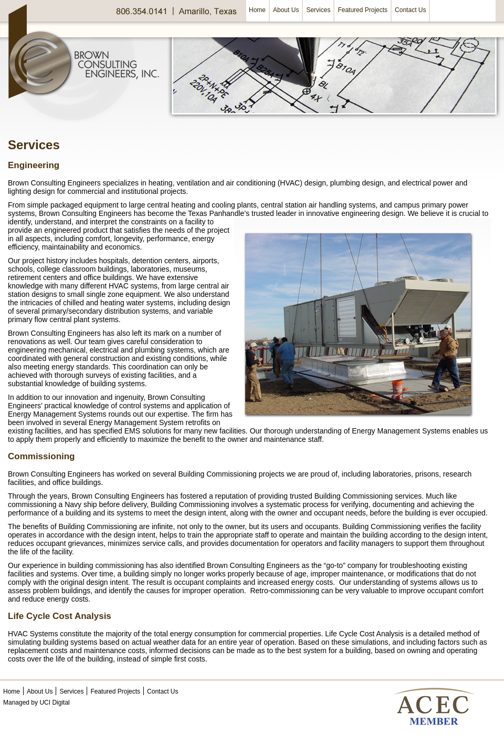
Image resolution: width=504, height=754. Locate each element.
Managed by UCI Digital (36, 702)
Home (257, 10)
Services (318, 10)
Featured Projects (362, 10)
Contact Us (410, 10)
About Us (286, 10)
